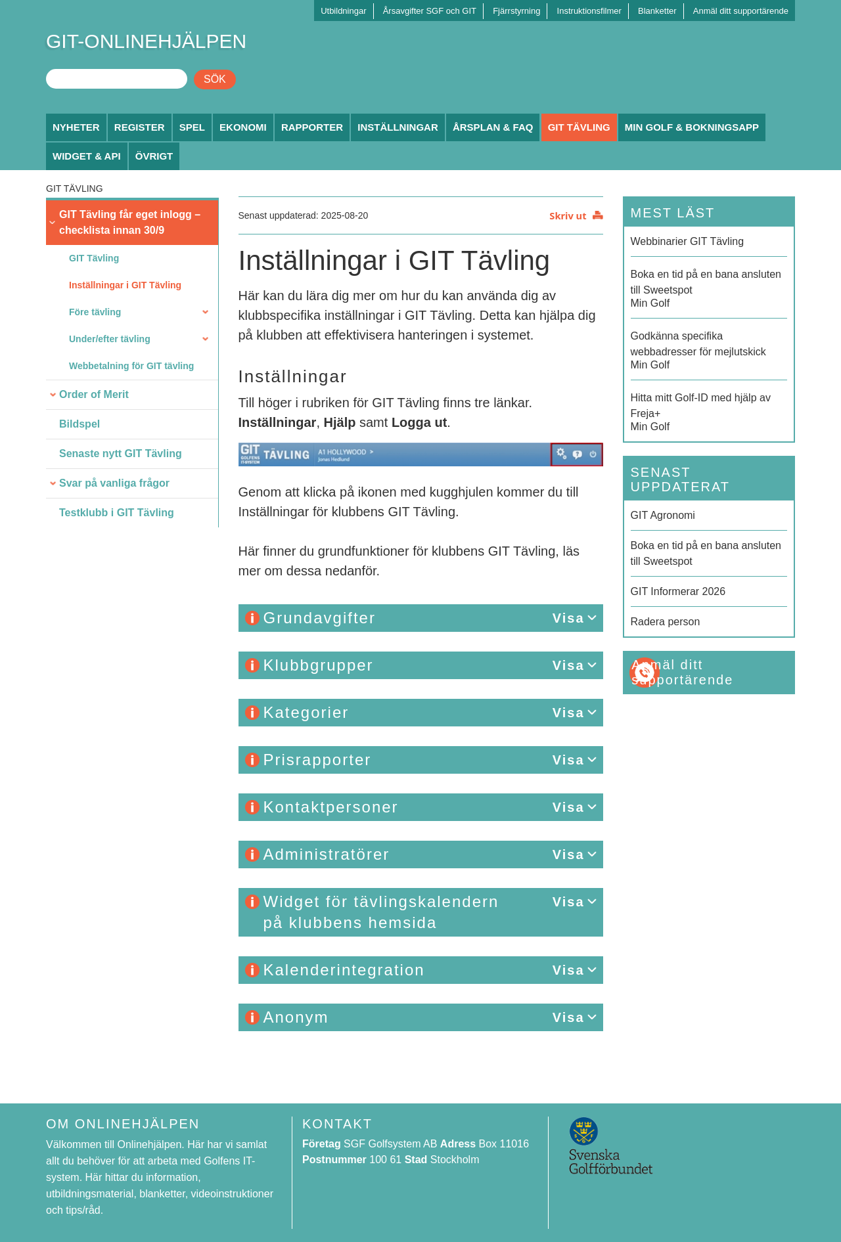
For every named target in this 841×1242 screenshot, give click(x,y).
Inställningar (397, 127)
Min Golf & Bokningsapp (692, 127)
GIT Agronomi (663, 515)
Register (139, 127)
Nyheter (76, 127)
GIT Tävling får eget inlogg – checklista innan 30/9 (129, 222)
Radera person (665, 621)
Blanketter (657, 11)
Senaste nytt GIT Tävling (120, 453)
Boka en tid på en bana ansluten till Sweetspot (706, 553)
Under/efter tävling (109, 339)
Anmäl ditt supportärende (740, 11)
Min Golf (709, 288)
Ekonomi (243, 127)
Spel (192, 127)
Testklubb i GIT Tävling (116, 512)
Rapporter (312, 127)
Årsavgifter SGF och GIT (429, 11)
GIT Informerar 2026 (678, 591)
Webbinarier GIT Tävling (687, 241)
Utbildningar (343, 11)
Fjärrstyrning (516, 11)
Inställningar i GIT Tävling (125, 285)
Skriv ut (567, 215)
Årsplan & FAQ (493, 127)
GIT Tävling (579, 127)
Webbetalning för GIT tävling (131, 366)
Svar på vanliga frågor (114, 483)
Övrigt (154, 156)
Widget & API (87, 156)
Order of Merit (94, 394)
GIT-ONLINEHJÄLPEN (146, 41)
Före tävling (95, 312)
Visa (569, 618)
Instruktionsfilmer (589, 11)
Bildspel (79, 424)
